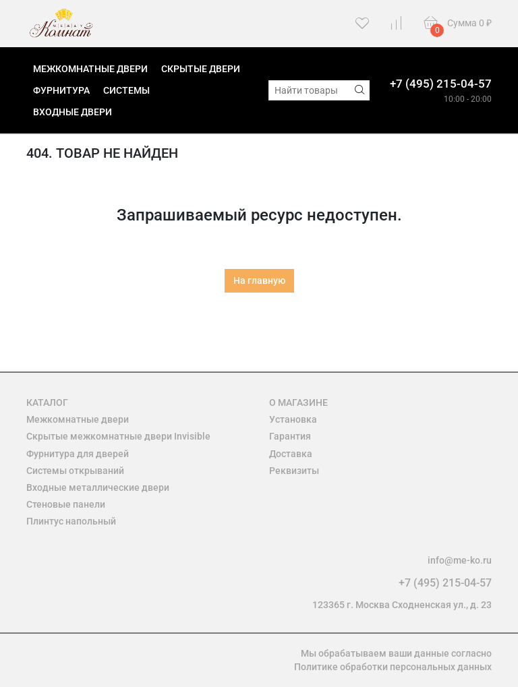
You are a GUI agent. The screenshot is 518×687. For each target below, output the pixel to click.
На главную (259, 280)
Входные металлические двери (97, 487)
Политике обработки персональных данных (393, 666)
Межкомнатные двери (90, 68)
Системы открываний (75, 470)
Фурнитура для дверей (77, 453)
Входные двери (72, 112)
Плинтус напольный (71, 521)
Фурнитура (61, 90)
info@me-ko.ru (460, 560)
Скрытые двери (200, 68)
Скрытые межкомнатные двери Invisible (118, 436)
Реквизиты (294, 470)
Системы (126, 90)
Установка (293, 419)
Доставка (290, 453)
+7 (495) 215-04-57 (441, 83)
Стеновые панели (65, 504)
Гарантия (290, 436)
